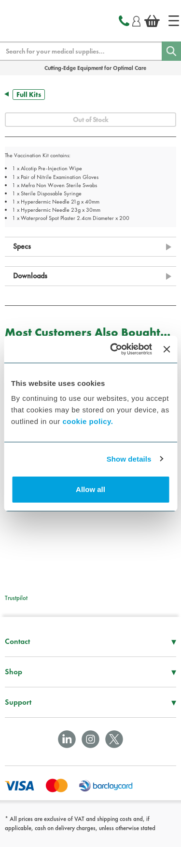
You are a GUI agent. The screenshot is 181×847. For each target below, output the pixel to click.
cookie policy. (87, 421)
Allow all (90, 489)
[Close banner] (166, 349)
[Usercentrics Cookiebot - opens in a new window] (113, 349)
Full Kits (28, 94)
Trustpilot (16, 598)
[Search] (171, 51)
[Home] (174, 20)
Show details (129, 459)
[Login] (136, 19)
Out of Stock (90, 119)
